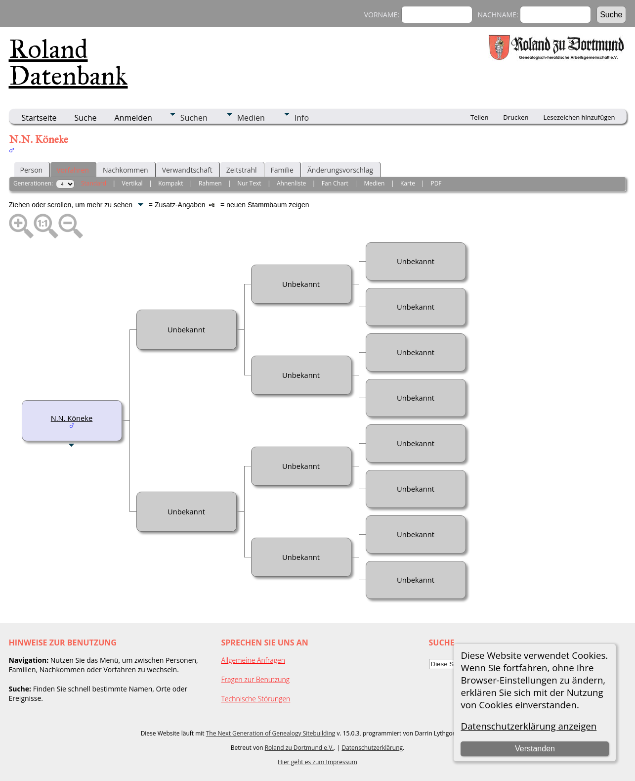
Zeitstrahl (241, 170)
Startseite (39, 117)
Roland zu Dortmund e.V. (299, 747)
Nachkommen (125, 170)
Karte (407, 183)
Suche (85, 117)
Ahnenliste (291, 183)
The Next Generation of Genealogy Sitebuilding (271, 733)
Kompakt (170, 183)
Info (302, 117)
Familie (282, 170)
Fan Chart (335, 183)
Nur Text (249, 183)
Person (31, 170)
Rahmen (210, 183)
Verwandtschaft (187, 170)
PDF (435, 183)
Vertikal (132, 183)
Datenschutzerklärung (372, 747)
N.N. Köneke (72, 418)
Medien (251, 117)
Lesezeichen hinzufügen (579, 117)
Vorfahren (72, 170)
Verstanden (535, 748)
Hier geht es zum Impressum (317, 762)
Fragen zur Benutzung (255, 679)
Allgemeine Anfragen (253, 660)
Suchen (194, 117)
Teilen (479, 117)
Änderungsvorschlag (340, 170)
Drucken (515, 117)
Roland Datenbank (68, 62)
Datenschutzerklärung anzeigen (528, 726)
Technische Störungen (256, 698)
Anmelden (133, 117)
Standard (93, 183)
